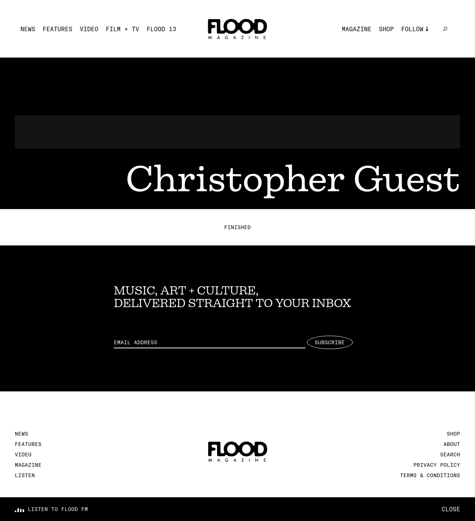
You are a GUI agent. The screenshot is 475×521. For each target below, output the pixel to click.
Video (89, 29)
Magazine (356, 29)
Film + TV (122, 29)
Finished (237, 227)
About (451, 444)
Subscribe (330, 342)
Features (57, 29)
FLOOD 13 (161, 29)
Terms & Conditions (430, 475)
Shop (386, 29)
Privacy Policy (436, 465)
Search (450, 454)
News (27, 29)
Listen (25, 475)
